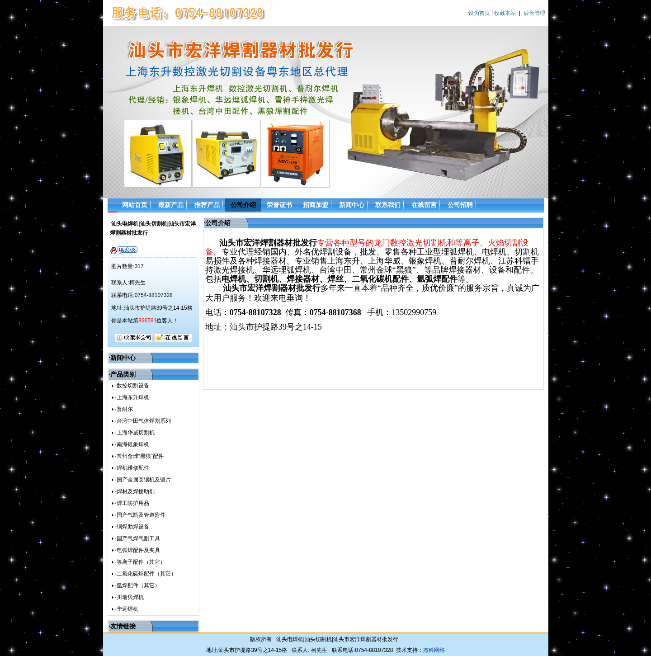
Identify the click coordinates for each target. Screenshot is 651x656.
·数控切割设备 (132, 385)
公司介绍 (243, 204)
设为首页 (479, 13)
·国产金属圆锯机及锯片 (142, 480)
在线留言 (424, 204)
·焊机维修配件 (132, 468)
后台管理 (534, 13)
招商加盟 (315, 204)
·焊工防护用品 (132, 503)
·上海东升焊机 (132, 397)
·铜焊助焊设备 (132, 527)
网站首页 (134, 204)
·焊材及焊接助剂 (134, 491)
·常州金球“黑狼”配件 (139, 456)
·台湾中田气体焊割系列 (142, 421)
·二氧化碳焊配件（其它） (145, 574)
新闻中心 (351, 204)
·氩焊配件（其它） (137, 585)
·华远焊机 (126, 609)
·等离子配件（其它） (140, 562)
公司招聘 (460, 204)
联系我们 (388, 204)
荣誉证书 (279, 204)
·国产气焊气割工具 (137, 538)
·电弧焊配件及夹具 (137, 550)
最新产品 (171, 204)
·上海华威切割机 (134, 432)
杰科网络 (434, 650)
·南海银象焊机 (132, 444)
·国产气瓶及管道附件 (140, 515)
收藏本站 (505, 13)
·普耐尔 (123, 409)
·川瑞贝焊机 (129, 597)
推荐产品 (207, 204)
